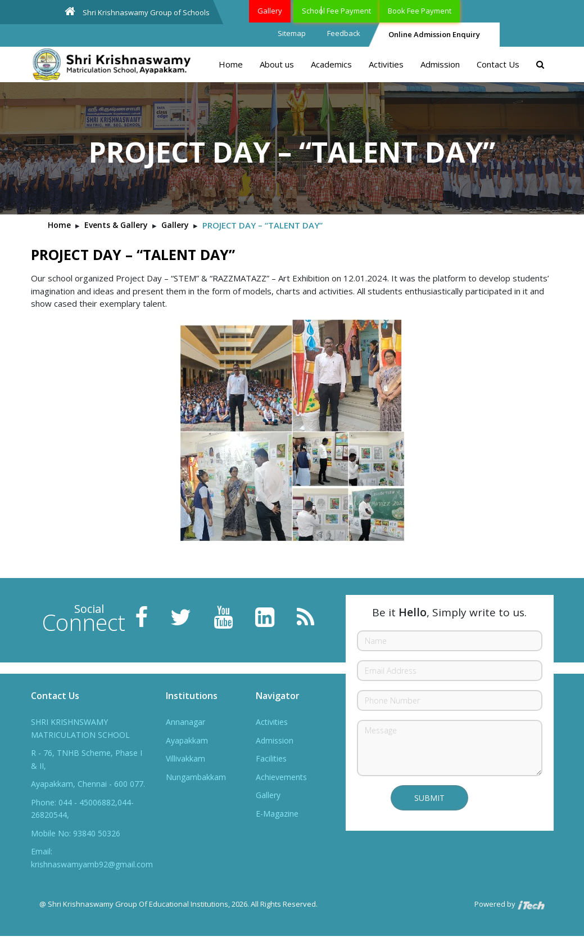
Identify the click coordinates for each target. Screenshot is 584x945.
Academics (331, 64)
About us (277, 64)
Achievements (281, 777)
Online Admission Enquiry (434, 34)
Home (231, 64)
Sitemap (292, 33)
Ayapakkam (187, 740)
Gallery (269, 11)
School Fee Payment (336, 11)
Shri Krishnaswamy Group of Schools (137, 11)
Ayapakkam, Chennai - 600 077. (88, 783)
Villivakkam (185, 758)
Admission (440, 64)
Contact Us (498, 64)
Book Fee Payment (419, 11)
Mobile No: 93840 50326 (75, 833)
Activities (386, 64)
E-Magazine (277, 813)
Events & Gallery (116, 225)
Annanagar (185, 721)
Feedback (343, 33)
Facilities (271, 758)
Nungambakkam (196, 777)
